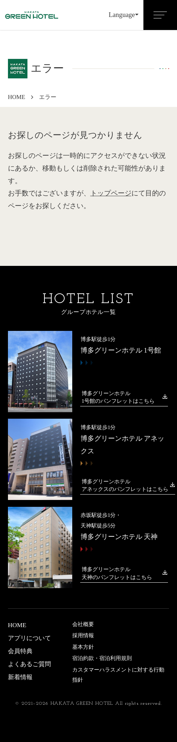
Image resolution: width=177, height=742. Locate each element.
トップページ (110, 193)
